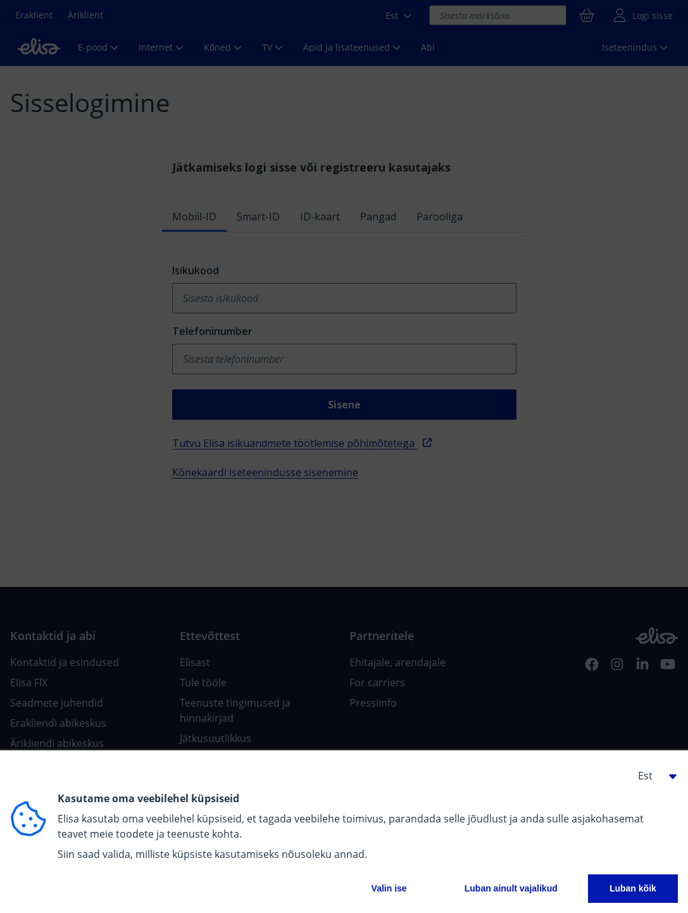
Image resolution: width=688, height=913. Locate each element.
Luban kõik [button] (633, 888)
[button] (652, 775)
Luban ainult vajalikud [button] (511, 888)
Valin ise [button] (389, 888)
